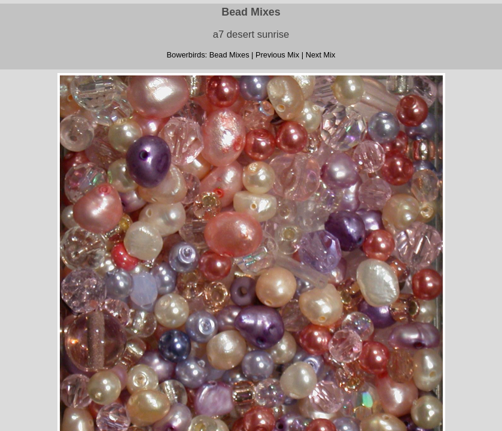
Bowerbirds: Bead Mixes (208, 54)
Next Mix (321, 54)
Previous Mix (277, 54)
